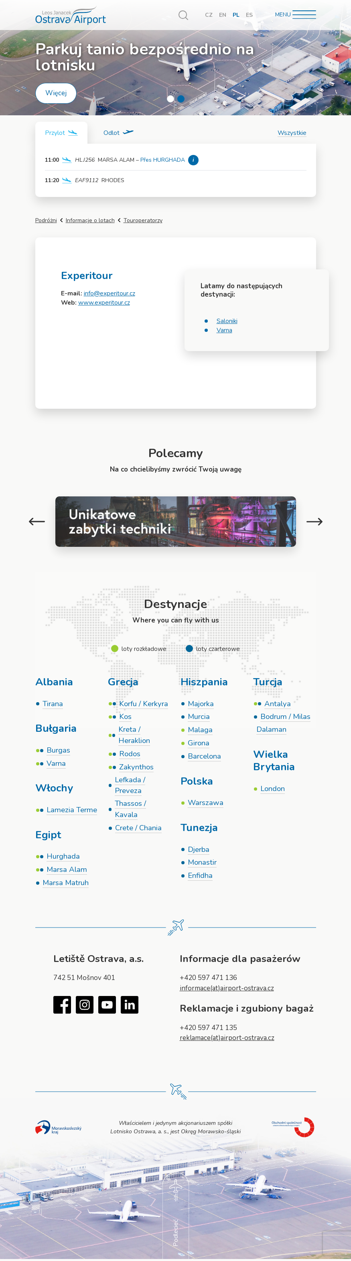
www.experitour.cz (104, 302)
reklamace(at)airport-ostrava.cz (227, 1037)
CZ (209, 15)
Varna (224, 330)
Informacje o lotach (90, 220)
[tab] (61, 133)
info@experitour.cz (109, 293)
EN (222, 15)
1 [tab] (170, 98)
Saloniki (227, 321)
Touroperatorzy (143, 220)
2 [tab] (181, 98)
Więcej (56, 93)
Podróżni (46, 220)
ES (249, 15)
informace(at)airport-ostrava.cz (227, 988)
